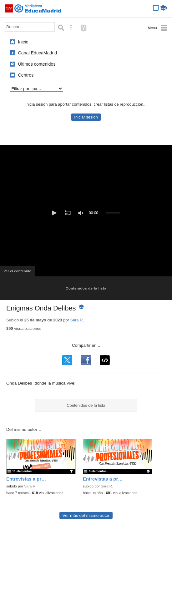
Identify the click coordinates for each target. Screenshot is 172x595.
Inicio (23, 41)
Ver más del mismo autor (86, 515)
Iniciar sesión (86, 117)
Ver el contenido (19, 273)
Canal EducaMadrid (37, 52)
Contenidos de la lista (86, 288)
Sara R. (77, 320)
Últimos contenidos (37, 64)
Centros (26, 75)
